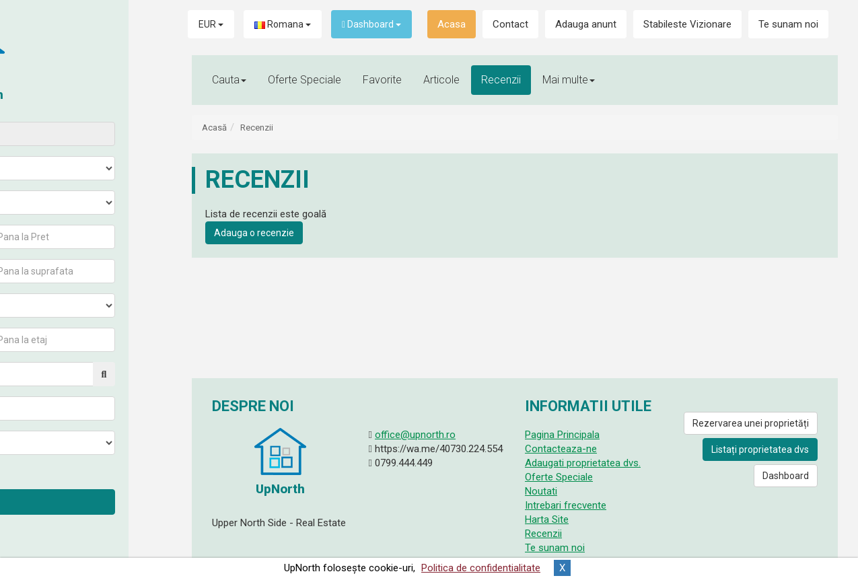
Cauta (85, 502)
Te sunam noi (788, 24)
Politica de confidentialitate (480, 568)
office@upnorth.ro (415, 435)
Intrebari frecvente (565, 505)
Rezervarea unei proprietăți (750, 423)
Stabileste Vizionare (687, 24)
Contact (510, 24)
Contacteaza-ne (561, 449)
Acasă (214, 127)
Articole (441, 79)
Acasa (451, 24)
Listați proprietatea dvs (760, 449)
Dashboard (371, 24)
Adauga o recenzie (254, 232)
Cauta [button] (229, 79)
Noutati (541, 491)
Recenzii (501, 79)
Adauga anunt (585, 24)
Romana (282, 24)
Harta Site (547, 519)
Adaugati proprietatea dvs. (583, 463)
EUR (211, 24)
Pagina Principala (562, 435)
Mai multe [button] (568, 79)
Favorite (382, 79)
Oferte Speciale (304, 79)
